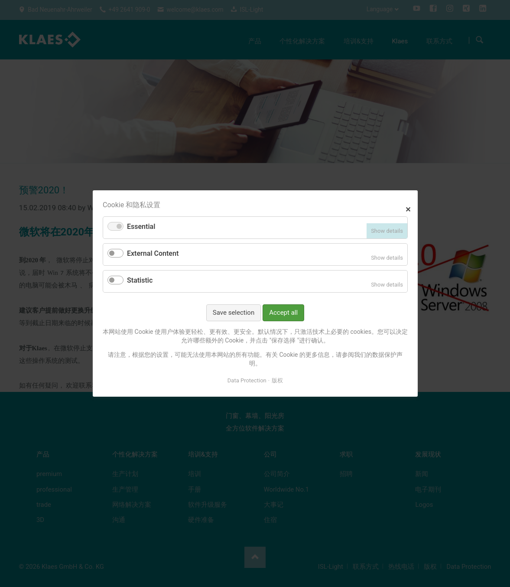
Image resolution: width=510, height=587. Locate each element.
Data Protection (246, 380)
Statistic (140, 280)
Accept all (283, 312)
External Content (153, 253)
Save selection (233, 312)
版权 (277, 380)
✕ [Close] (408, 208)
